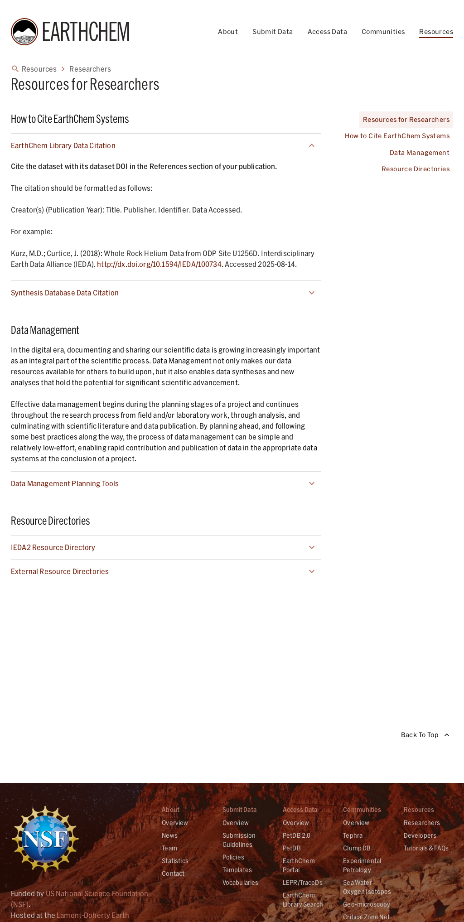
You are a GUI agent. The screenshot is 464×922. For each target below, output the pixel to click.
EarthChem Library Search (303, 899)
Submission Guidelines (239, 839)
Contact (173, 873)
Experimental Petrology (362, 865)
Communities (383, 31)
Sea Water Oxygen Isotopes (367, 887)
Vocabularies (240, 882)
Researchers (422, 822)
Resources (436, 31)
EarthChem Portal (299, 865)
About (228, 31)
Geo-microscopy (366, 904)
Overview (175, 822)
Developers (420, 835)
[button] (166, 145)
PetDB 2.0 (296, 835)
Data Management (419, 153)
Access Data (327, 31)
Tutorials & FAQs (426, 848)
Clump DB (357, 848)
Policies (233, 857)
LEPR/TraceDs (303, 882)
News (170, 835)
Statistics (175, 860)
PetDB (292, 848)
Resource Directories (415, 169)
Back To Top (425, 735)
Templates (237, 870)
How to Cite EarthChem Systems (397, 136)
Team (169, 848)
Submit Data (272, 31)
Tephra (352, 835)
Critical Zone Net (366, 917)
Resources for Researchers (406, 119)
